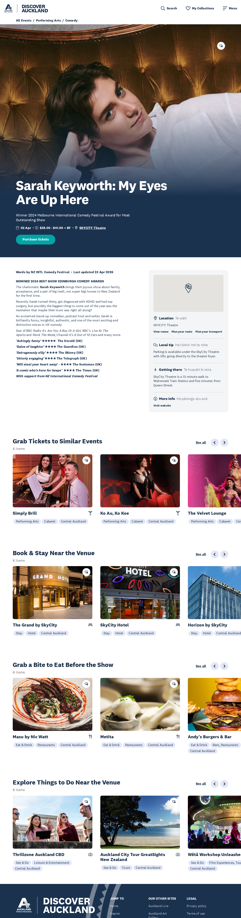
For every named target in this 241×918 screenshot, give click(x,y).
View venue (160, 331)
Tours (126, 868)
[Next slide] (224, 443)
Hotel (32, 633)
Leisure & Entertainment (51, 863)
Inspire (115, 913)
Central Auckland (73, 521)
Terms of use (196, 913)
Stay (19, 633)
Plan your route (182, 331)
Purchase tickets (35, 239)
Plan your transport (208, 331)
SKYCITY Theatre (92, 228)
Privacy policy (196, 906)
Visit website (162, 405)
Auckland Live (158, 906)
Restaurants (46, 745)
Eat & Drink (24, 745)
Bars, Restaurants (225, 745)
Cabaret (49, 521)
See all (201, 442)
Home (114, 906)
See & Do (22, 863)
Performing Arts (27, 521)
